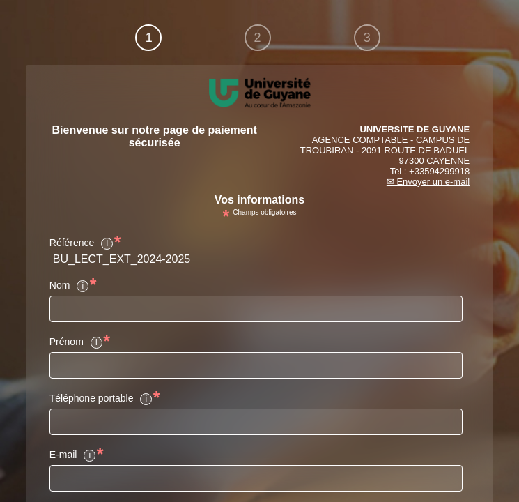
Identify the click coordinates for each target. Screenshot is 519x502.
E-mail (73, 455)
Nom (69, 286)
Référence (81, 243)
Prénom (76, 342)
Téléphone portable (101, 399)
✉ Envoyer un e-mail (428, 181)
